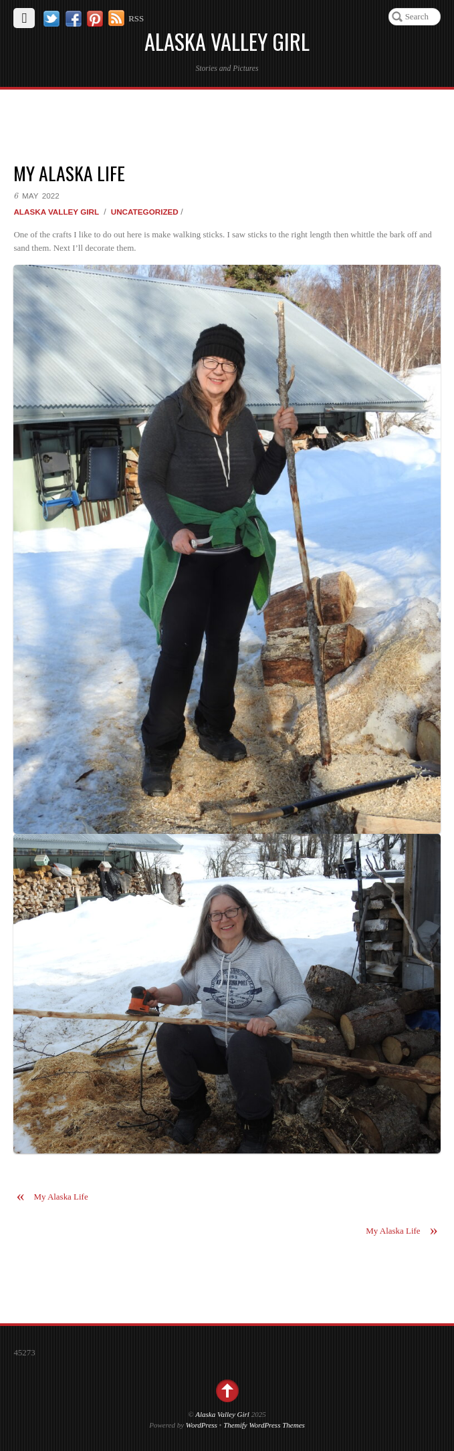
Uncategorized (145, 211)
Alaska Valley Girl (56, 211)
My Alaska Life (69, 173)
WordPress (201, 1425)
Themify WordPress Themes (264, 1425)
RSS (136, 18)
